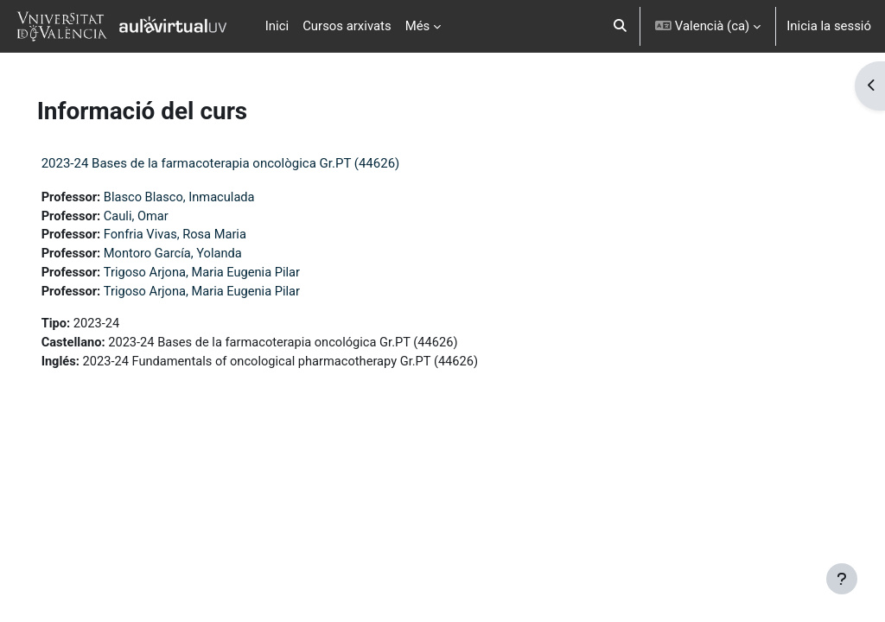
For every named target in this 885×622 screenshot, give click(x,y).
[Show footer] (841, 578)
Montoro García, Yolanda (200, 255)
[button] (621, 26)
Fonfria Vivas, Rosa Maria (202, 236)
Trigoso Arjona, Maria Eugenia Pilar (230, 274)
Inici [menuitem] (277, 26)
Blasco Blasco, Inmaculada (206, 198)
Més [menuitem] (417, 26)
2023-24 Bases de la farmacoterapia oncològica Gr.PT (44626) (245, 163)
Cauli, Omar (162, 217)
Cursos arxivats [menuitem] (347, 26)
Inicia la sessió (828, 26)
